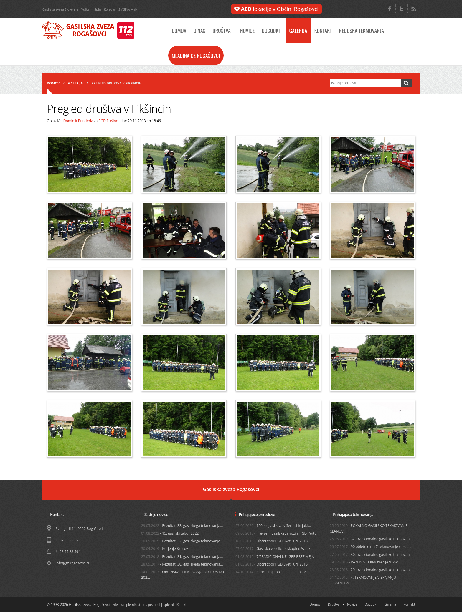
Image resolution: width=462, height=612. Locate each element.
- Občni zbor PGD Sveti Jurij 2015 (271, 564)
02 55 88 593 (70, 540)
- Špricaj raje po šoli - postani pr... (272, 571)
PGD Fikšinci (108, 120)
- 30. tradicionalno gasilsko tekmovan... (371, 554)
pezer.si (154, 604)
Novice (247, 30)
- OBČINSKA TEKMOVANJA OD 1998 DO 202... (182, 574)
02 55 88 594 (69, 551)
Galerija (298, 30)
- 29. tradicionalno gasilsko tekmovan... (371, 569)
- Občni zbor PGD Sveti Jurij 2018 (271, 540)
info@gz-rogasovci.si (72, 563)
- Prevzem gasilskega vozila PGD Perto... (277, 533)
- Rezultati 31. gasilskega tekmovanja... (182, 556)
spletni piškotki (175, 604)
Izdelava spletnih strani (129, 604)
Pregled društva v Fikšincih (116, 83)
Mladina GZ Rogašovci (196, 55)
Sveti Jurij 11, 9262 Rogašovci (79, 528)
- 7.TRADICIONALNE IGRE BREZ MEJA (274, 556)
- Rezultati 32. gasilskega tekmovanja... (182, 540)
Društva (221, 30)
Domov (179, 30)
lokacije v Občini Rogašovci (276, 8)
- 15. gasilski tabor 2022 (170, 533)
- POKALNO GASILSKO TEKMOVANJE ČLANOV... (368, 528)
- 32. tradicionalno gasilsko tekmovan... (371, 538)
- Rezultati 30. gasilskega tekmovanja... (182, 564)
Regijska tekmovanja (361, 30)
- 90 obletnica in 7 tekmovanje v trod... (370, 546)
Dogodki (271, 30)
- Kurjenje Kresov (164, 548)
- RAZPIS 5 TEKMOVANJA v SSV (364, 562)
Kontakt (323, 30)
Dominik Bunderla (78, 120)
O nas (199, 30)
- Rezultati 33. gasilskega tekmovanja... (182, 525)
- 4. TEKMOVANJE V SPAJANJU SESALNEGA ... (363, 580)
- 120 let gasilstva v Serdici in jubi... (273, 525)
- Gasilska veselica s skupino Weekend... (277, 548)
